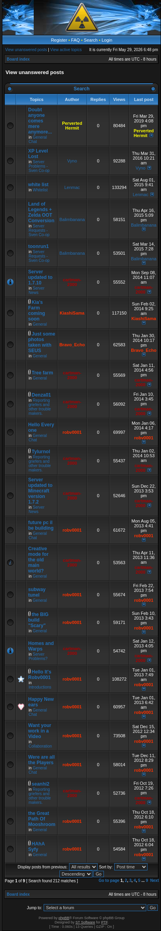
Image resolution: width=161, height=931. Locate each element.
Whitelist (40, 190)
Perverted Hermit (72, 125)
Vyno (72, 160)
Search (91, 40)
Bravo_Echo (72, 344)
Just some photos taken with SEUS (41, 342)
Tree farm (42, 373)
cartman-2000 (72, 282)
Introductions (40, 687)
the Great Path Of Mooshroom (42, 819)
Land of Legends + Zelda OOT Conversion (41, 212)
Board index (18, 59)
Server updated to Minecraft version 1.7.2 (40, 491)
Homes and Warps (41, 646)
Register (59, 40)
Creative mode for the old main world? (38, 560)
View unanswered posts (26, 50)
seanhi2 (41, 784)
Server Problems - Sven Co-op (39, 166)
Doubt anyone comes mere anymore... (40, 121)
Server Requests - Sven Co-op (39, 230)
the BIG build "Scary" (38, 620)
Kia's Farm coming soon (36, 311)
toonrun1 (38, 246)
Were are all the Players (41, 759)
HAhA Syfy (36, 846)
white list (38, 184)
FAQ (75, 40)
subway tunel (37, 592)
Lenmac (72, 187)
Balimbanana (72, 219)
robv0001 (72, 432)
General (40, 324)
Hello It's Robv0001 (39, 674)
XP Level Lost (38, 153)
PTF (104, 922)
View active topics (66, 50)
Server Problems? (38, 656)
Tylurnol (41, 451)
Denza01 (41, 395)
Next (154, 880)
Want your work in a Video (39, 731)
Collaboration (40, 746)
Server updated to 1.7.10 (40, 277)
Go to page (109, 880)
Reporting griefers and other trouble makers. (40, 407)
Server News (36, 290)
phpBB (64, 918)
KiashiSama (72, 313)
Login (107, 40)
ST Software (85, 922)
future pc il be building (41, 525)
